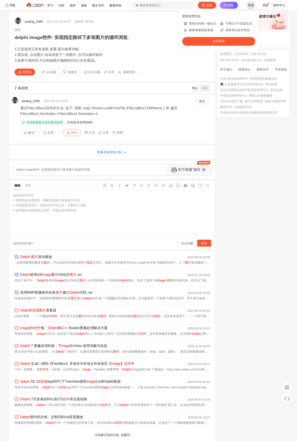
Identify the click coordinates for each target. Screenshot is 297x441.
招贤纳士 (244, 69)
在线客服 (270, 60)
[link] (18, 30)
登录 (251, 5)
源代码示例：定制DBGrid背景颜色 (51, 417)
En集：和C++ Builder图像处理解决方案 (64, 328)
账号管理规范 (254, 101)
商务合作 (263, 69)
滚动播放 (36, 257)
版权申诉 (226, 107)
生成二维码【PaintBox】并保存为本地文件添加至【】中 (77, 363)
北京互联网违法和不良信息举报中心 (244, 90)
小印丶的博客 (24, 369)
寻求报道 (281, 69)
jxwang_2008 (34, 21)
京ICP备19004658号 (234, 78)
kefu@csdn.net (251, 60)
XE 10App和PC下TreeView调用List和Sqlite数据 (70, 381)
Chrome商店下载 (231, 101)
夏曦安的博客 (24, 405)
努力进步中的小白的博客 (31, 351)
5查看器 (38, 310)
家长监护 (276, 90)
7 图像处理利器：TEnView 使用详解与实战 (63, 346)
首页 (18, 30)
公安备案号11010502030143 (243, 84)
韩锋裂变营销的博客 (28, 422)
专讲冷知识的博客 (27, 387)
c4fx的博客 (22, 316)
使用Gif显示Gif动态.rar (51, 274)
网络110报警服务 (260, 95)
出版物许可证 (243, 107)
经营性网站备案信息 (263, 78)
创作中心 (279, 5)
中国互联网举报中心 (233, 95)
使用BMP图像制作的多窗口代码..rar (56, 292)
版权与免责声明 (275, 101)
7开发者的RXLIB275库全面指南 (53, 399)
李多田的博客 (24, 333)
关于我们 (226, 69)
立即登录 (219, 41)
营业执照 (271, 84)
